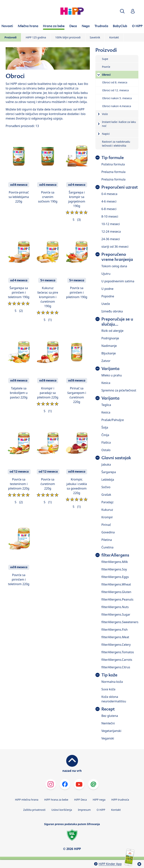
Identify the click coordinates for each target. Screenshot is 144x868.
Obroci (106, 74)
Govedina (108, 532)
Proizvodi (10, 37)
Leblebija (107, 479)
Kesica (105, 383)
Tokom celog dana (114, 266)
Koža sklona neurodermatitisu (113, 699)
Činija (105, 435)
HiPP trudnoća (120, 799)
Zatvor (105, 361)
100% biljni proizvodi (67, 37)
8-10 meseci (109, 216)
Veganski (107, 738)
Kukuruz (107, 510)
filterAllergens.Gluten (116, 592)
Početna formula (113, 164)
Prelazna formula (113, 172)
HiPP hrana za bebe (56, 799)
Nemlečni (108, 723)
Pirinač (106, 525)
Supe (105, 59)
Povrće (106, 67)
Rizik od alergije (112, 331)
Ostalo (106, 450)
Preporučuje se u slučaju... (117, 322)
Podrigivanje (110, 338)
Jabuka (106, 464)
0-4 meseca (109, 194)
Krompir (107, 517)
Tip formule (112, 157)
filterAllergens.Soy (114, 569)
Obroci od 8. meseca (114, 82)
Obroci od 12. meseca (115, 90)
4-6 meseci (108, 201)
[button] (122, 11)
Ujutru (105, 274)
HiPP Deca (80, 799)
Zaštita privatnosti (34, 810)
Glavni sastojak (116, 457)
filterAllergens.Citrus (115, 667)
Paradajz (107, 502)
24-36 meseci (110, 239)
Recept (108, 709)
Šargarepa (108, 472)
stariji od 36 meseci (114, 246)
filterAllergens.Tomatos (117, 652)
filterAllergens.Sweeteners (119, 622)
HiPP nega (99, 799)
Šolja (104, 427)
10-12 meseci (110, 224)
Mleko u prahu (111, 375)
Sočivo (105, 487)
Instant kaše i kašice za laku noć (119, 124)
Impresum (84, 810)
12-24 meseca (111, 231)
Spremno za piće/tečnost (118, 390)
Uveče (105, 304)
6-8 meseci (108, 209)
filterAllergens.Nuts (115, 607)
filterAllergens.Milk (114, 562)
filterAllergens (115, 555)
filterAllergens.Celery (116, 645)
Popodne (107, 296)
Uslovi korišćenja (61, 810)
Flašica (106, 442)
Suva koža (108, 689)
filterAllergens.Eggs (115, 577)
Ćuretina (107, 547)
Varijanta (110, 368)
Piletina (106, 540)
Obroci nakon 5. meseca (117, 98)
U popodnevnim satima (117, 281)
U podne (107, 289)
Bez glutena (109, 716)
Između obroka (112, 311)
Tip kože (109, 675)
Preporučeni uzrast (119, 187)
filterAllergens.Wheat (116, 584)
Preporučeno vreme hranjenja (117, 257)
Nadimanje (109, 346)
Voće (105, 114)
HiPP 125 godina (36, 37)
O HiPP (101, 810)
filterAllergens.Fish (114, 629)
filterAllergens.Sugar (115, 614)
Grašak (106, 495)
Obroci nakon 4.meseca (116, 106)
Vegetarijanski (111, 731)
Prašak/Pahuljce (112, 420)
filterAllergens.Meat (115, 637)
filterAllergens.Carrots (116, 660)
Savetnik (95, 37)
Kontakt (114, 37)
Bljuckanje (108, 353)
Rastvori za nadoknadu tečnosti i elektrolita (116, 143)
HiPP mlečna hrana (26, 799)
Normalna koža (112, 682)
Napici (106, 134)
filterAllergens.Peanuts (117, 599)
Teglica (106, 405)
